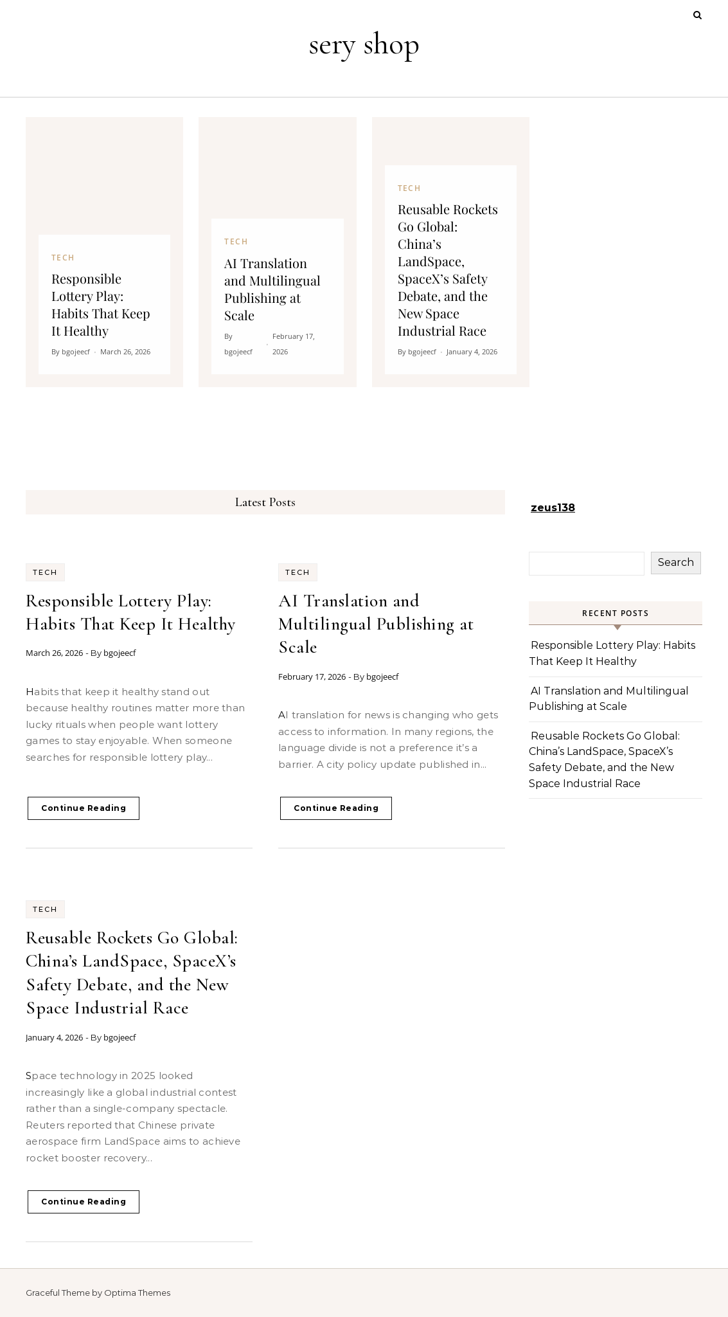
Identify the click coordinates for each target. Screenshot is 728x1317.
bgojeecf (119, 652)
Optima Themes (137, 1292)
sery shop (364, 43)
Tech (45, 572)
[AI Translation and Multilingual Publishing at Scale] (277, 252)
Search (676, 562)
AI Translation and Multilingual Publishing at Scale (376, 624)
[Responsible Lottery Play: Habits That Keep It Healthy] (104, 252)
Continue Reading (83, 808)
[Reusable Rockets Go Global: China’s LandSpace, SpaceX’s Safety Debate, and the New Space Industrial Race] (450, 252)
